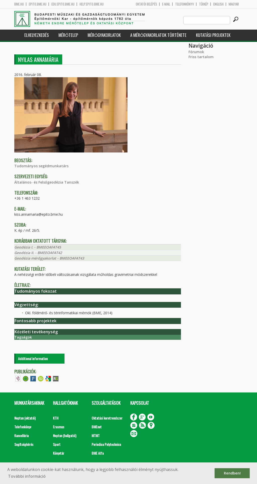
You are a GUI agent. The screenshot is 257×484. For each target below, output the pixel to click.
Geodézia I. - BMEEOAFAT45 (37, 247)
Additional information (33, 358)
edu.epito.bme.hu (63, 4)
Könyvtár (58, 453)
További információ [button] (27, 476)
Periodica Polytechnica (106, 444)
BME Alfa (98, 453)
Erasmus (58, 426)
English (218, 4)
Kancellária (21, 435)
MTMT (96, 435)
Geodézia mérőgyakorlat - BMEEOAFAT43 (49, 258)
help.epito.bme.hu (92, 4)
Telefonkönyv (184, 4)
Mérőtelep (68, 35)
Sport (56, 444)
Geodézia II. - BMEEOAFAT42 (38, 252)
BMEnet (97, 426)
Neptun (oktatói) (25, 418)
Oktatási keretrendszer (107, 418)
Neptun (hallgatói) (64, 435)
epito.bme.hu (37, 4)
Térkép (203, 4)
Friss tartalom (201, 56)
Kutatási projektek (213, 35)
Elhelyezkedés (36, 35)
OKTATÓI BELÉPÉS (146, 4)
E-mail (166, 4)
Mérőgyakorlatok (104, 35)
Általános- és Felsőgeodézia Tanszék (46, 182)
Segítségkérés (23, 444)
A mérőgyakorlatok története (158, 35)
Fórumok (196, 51)
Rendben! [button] (232, 473)
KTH (55, 418)
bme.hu (19, 4)
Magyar (234, 4)
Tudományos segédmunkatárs (41, 166)
